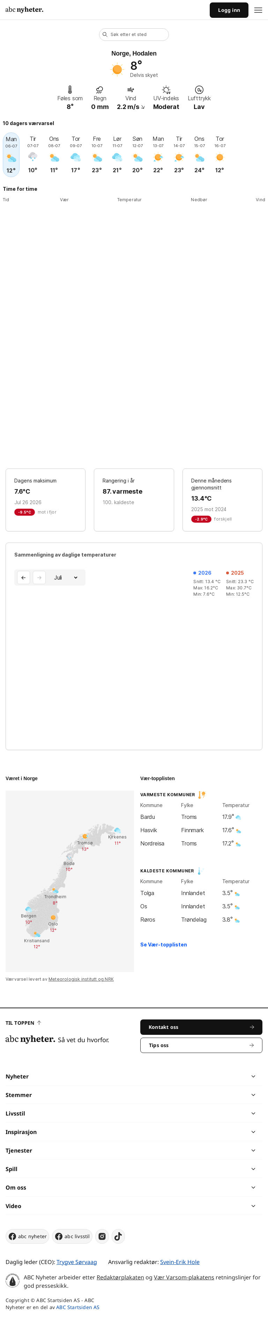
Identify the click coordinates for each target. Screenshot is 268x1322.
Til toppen (23, 1022)
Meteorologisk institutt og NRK (81, 979)
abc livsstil (72, 1236)
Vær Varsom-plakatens (184, 1277)
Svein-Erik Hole (180, 1262)
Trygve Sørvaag (77, 1262)
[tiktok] (118, 1236)
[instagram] (102, 1236)
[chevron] (193, 1076)
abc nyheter (27, 1236)
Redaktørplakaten (120, 1277)
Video (13, 1206)
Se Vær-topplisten (163, 944)
